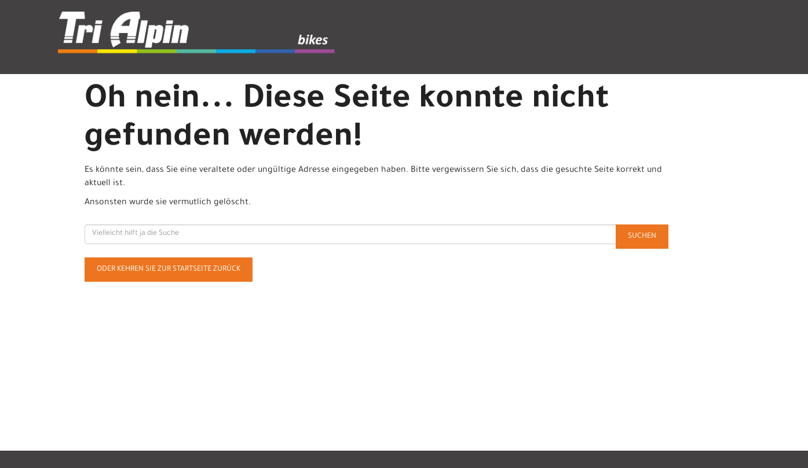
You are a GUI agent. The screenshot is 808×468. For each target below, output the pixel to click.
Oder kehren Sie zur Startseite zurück (168, 270)
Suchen (642, 237)
